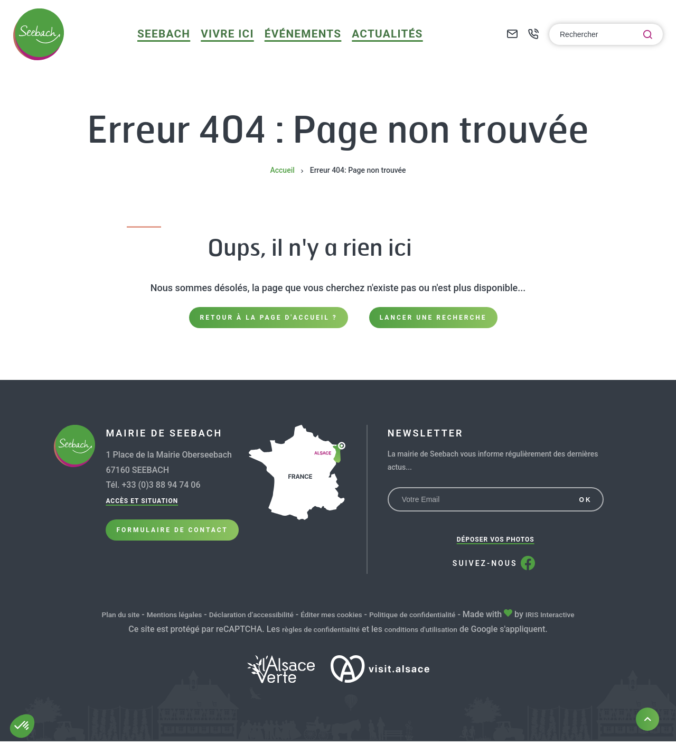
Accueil (282, 170)
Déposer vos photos (495, 542)
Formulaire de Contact (172, 540)
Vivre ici (239, 45)
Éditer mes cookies (335, 617)
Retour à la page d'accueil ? (268, 318)
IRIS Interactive (577, 617)
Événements (307, 45)
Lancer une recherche (433, 318)
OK (585, 503)
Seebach (181, 45)
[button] (22, 726)
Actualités (382, 45)
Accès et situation (142, 504)
